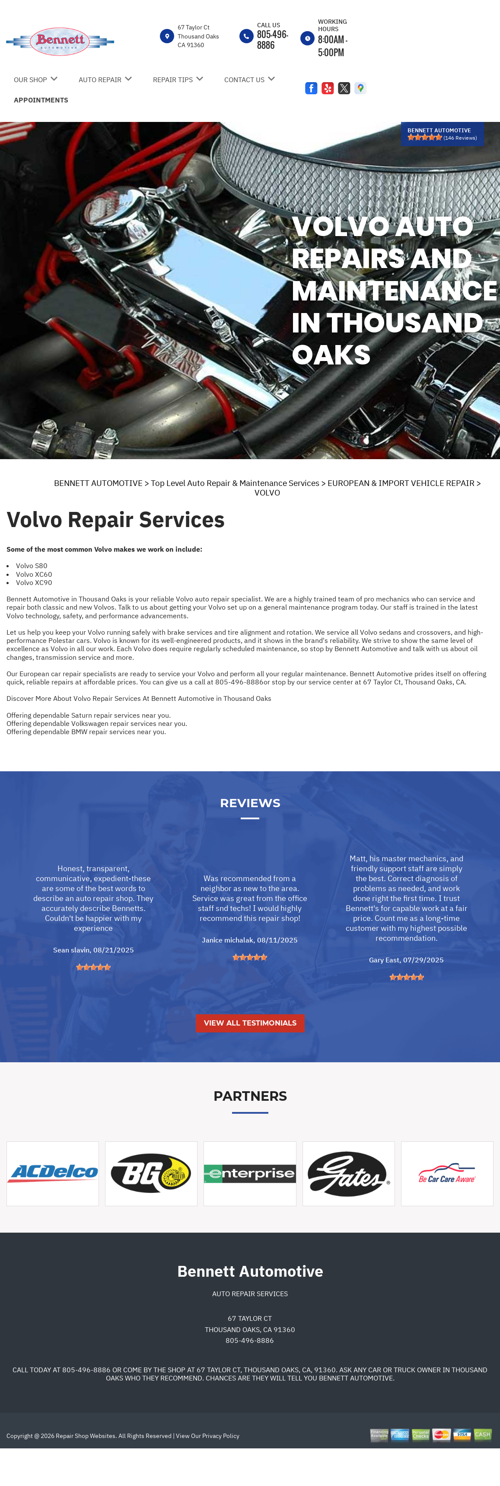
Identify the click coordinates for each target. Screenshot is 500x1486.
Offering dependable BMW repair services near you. (86, 731)
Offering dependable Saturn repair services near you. (88, 715)
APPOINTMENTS (41, 100)
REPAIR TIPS (173, 79)
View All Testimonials (250, 1059)
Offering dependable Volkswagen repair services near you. (96, 723)
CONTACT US (244, 79)
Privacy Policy (220, 1471)
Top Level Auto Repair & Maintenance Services (235, 483)
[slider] (425, 137)
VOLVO (267, 492)
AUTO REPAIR (100, 79)
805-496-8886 (272, 39)
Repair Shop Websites (84, 1471)
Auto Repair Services (250, 1328)
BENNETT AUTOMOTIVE (98, 483)
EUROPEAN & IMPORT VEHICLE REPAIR (401, 483)
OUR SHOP (30, 79)
